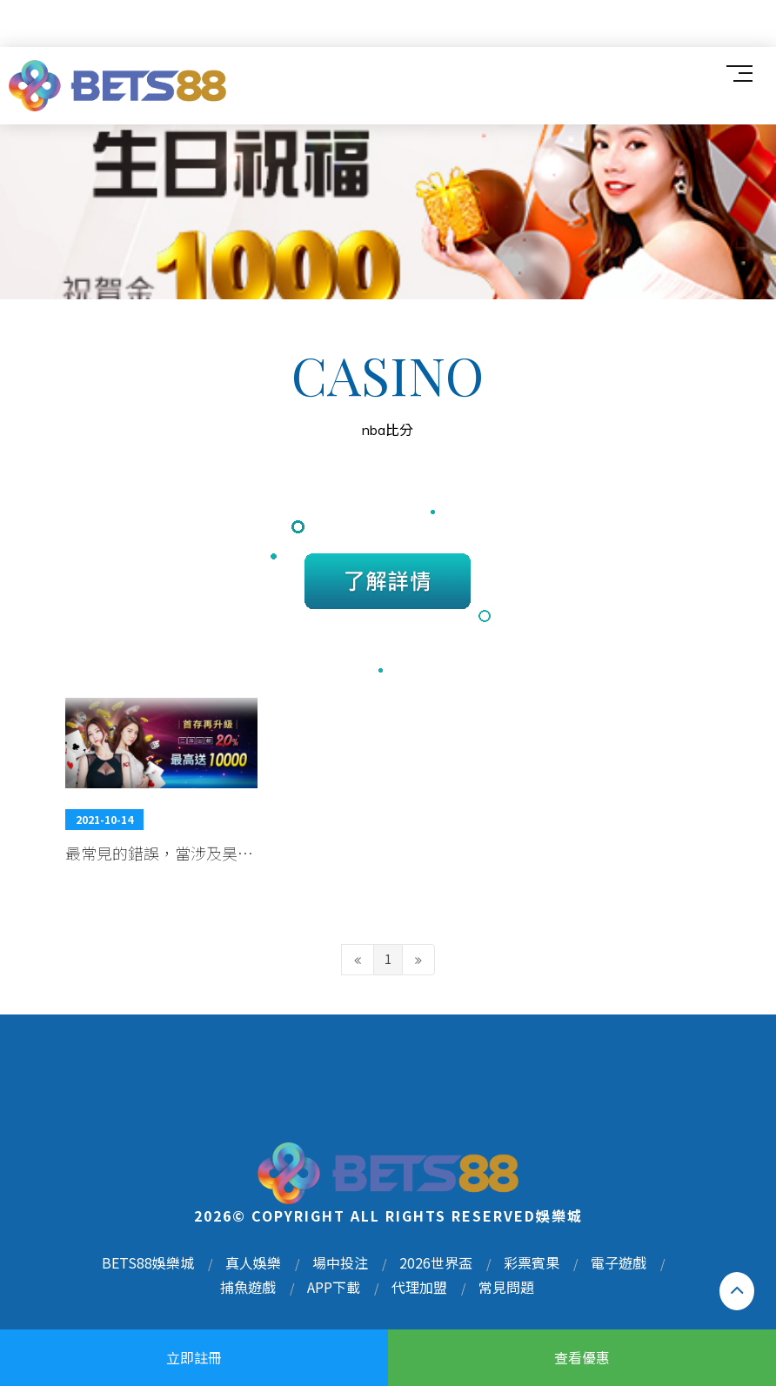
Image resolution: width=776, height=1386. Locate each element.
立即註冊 (194, 1357)
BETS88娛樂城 (148, 1262)
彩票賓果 (531, 1262)
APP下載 (333, 1286)
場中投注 (340, 1262)
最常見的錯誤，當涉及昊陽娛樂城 (159, 852)
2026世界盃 (435, 1262)
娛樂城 (559, 1215)
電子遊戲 (618, 1262)
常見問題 (506, 1286)
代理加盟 (419, 1286)
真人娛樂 (253, 1262)
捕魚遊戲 (248, 1286)
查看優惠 (582, 1357)
